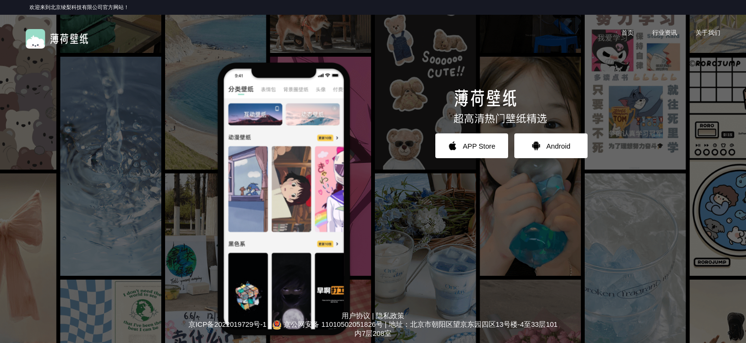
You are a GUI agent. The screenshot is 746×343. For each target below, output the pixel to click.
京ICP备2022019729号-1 (227, 324)
